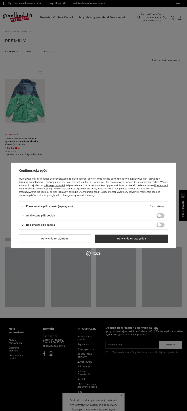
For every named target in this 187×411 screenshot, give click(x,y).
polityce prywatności (54, 185)
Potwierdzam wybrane (54, 239)
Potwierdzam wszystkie (131, 239)
